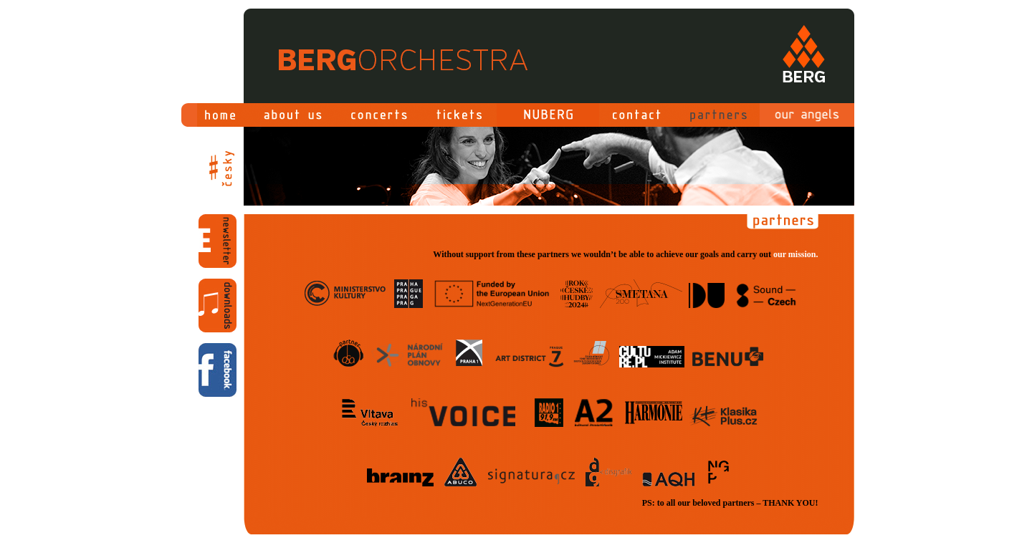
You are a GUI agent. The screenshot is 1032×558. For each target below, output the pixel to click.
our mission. (795, 254)
